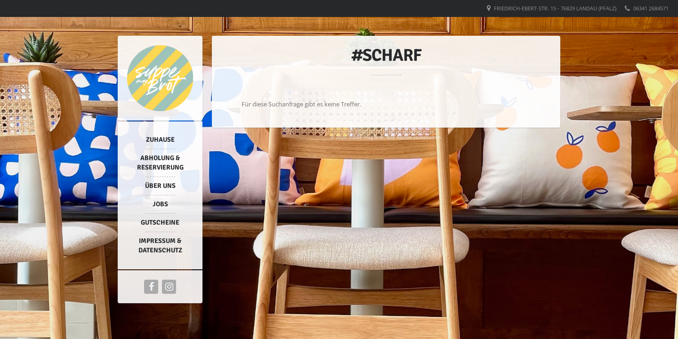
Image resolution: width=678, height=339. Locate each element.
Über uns (160, 186)
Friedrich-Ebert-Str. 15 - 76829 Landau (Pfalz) (555, 8)
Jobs (160, 204)
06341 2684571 (651, 8)
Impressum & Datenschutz (160, 245)
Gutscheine (160, 222)
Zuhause (160, 140)
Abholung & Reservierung (160, 162)
